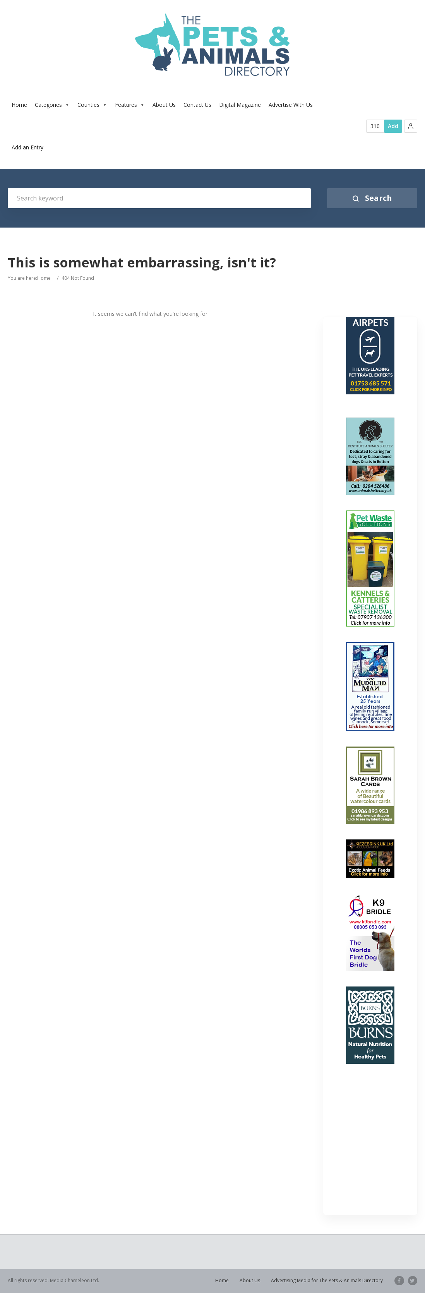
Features (130, 105)
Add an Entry (27, 147)
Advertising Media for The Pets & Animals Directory (327, 1280)
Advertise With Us (291, 104)
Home (19, 104)
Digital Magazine (240, 104)
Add (393, 126)
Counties (92, 105)
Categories (52, 105)
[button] (410, 126)
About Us (164, 104)
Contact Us (197, 104)
